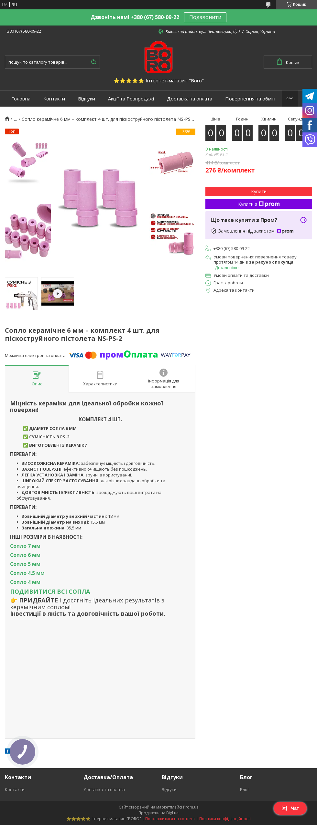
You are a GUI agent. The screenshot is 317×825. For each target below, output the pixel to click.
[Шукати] (93, 62)
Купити (259, 191)
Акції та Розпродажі (131, 98)
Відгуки (86, 98)
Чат (290, 808)
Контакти (54, 98)
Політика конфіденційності (225, 818)
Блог (244, 789)
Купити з (259, 204)
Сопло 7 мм (25, 545)
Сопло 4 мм (25, 582)
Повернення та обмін (250, 98)
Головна (20, 98)
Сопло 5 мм (25, 564)
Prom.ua (191, 807)
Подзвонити (205, 17)
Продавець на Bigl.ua (158, 813)
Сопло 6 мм (25, 555)
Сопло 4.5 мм (27, 573)
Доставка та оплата (189, 98)
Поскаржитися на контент (170, 818)
